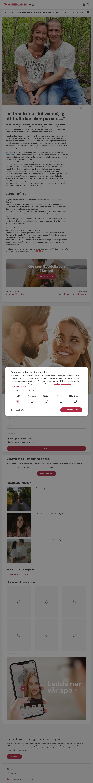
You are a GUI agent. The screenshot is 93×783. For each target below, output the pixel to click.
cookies (57, 384)
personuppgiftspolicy (18, 386)
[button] (46, 390)
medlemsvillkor (66, 384)
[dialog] (46, 391)
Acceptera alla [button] (71, 410)
